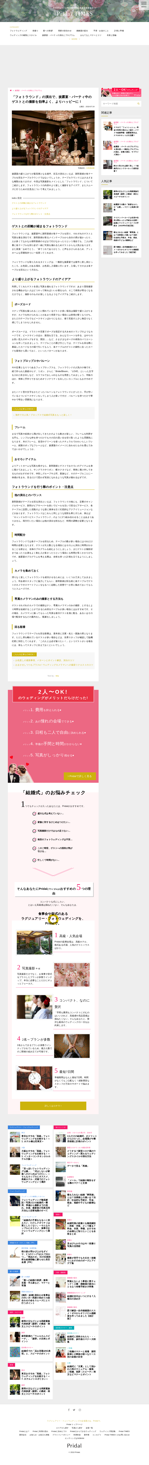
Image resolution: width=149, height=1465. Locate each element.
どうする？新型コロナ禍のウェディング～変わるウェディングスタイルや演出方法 (81, 1153)
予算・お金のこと (101, 31)
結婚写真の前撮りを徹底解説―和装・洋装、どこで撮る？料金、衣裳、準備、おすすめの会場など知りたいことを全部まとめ (81, 1228)
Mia (57, 676)
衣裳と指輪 (111, 35)
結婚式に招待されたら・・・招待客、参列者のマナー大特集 (81, 1339)
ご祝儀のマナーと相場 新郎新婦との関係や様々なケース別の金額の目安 (81, 1354)
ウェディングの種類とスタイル (23, 35)
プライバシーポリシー (61, 1435)
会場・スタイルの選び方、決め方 (79, 1133)
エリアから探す (62, 1428)
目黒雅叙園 (90, 168)
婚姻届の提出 (82, 31)
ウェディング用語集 (108, 1431)
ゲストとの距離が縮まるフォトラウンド (29, 203)
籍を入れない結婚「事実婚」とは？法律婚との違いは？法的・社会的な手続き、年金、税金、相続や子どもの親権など (81, 1200)
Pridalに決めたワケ (59, 1431)
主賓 (69, 1363)
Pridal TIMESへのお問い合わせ (117, 1435)
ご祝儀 (69, 1348)
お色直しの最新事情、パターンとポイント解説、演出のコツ (44, 660)
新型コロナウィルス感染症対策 (78, 1148)
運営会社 (22, 1435)
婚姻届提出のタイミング (76, 1293)
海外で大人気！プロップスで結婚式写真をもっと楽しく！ (43, 415)
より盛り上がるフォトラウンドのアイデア (30, 208)
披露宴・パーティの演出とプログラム (58, 35)
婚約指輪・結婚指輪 (28, 1248)
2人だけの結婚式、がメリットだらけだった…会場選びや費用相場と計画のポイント (82, 1139)
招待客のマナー (27, 1347)
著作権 (86, 1435)
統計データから (73, 1162)
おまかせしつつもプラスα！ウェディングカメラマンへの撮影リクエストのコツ (54, 665)
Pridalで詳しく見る (80, 776)
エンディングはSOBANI (74, 1438)
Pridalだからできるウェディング (83, 1431)
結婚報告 (70, 1177)
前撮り (35, 31)
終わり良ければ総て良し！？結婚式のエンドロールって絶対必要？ (126, 168)
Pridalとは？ (24, 1431)
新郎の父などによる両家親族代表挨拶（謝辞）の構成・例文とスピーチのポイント (35, 1324)
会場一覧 (89, 1428)
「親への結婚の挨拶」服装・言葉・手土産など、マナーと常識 (35, 1283)
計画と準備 (119, 31)
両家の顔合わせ (65, 31)
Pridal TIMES (124, 1431)
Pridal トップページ (74, 1424)
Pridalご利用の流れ (40, 1431)
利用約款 (77, 1435)
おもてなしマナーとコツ (90, 35)
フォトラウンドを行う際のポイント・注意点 (31, 214)
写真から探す (77, 1428)
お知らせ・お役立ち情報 (39, 1435)
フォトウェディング (18, 31)
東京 (23, 1133)
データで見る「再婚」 (78, 1166)
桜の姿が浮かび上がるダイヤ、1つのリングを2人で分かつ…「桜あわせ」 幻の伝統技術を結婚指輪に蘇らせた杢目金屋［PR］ (36, 1256)
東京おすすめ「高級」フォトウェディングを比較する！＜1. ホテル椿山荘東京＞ (35, 1139)
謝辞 (23, 1318)
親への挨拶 (48, 31)
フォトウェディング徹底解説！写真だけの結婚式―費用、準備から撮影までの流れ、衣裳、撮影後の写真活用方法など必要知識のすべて (35, 1205)
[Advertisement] (74, 67)
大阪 (23, 1148)
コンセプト (96, 1435)
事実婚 (69, 1191)
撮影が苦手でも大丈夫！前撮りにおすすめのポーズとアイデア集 (81, 1260)
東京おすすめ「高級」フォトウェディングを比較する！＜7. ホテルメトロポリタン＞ (35, 1376)
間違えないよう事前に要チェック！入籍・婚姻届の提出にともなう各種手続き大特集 (81, 1284)
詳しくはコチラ (53, 1106)
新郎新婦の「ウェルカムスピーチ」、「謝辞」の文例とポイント (35, 1338)
